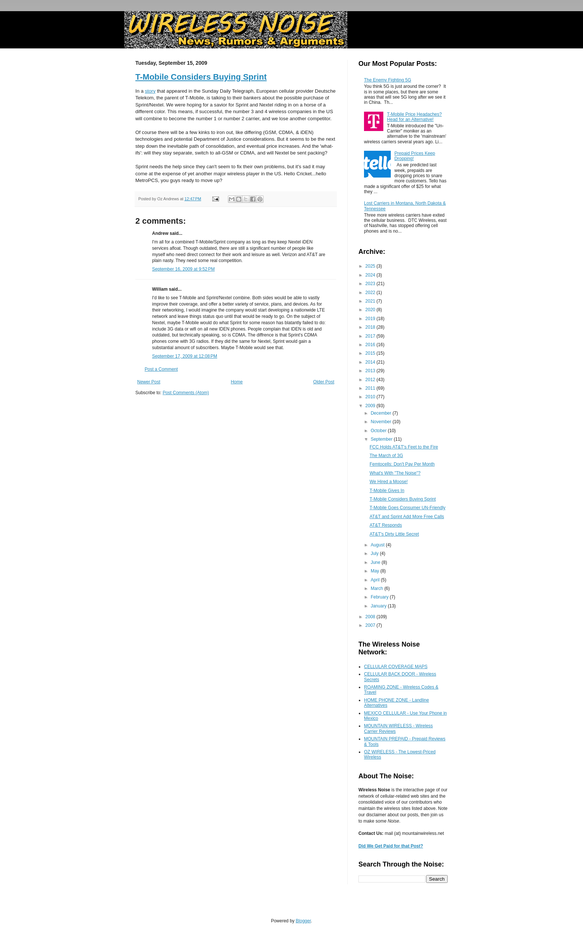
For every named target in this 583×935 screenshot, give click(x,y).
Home (237, 381)
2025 (371, 266)
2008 (371, 616)
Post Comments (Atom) (185, 392)
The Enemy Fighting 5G (387, 80)
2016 (371, 344)
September (382, 439)
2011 (371, 388)
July (375, 553)
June (376, 562)
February (380, 597)
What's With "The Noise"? (395, 473)
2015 (371, 353)
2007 (371, 625)
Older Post (323, 381)
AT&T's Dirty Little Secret (394, 534)
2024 (371, 275)
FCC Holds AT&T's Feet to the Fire (404, 447)
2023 (371, 283)
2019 (371, 318)
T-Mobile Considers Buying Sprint (201, 77)
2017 (371, 336)
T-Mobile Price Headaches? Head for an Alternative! (414, 117)
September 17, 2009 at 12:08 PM (184, 356)
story (150, 91)
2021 (371, 301)
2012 (371, 379)
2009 (371, 405)
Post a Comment (161, 369)
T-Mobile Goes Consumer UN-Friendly (407, 507)
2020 (371, 309)
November (382, 421)
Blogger (303, 920)
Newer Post (148, 381)
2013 (371, 370)
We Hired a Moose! (389, 481)
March (377, 588)
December (382, 413)
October (379, 430)
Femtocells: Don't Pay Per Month (402, 464)
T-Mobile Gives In (387, 490)
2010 (371, 396)
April (376, 580)
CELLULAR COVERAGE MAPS (396, 666)
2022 (371, 292)
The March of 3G (386, 455)
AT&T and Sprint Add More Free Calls (407, 516)
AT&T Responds (386, 525)
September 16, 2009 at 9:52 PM (183, 269)
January (379, 606)
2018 (371, 327)
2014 (371, 362)
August (378, 545)
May (375, 571)
